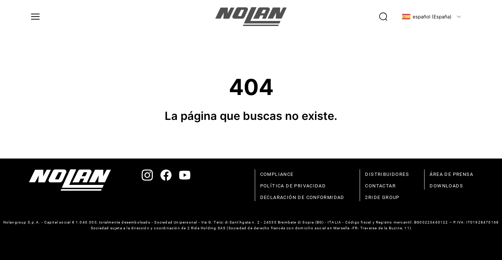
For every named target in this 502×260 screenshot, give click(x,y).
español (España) (427, 16)
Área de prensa (451, 174)
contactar (380, 185)
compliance (277, 174)
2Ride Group (382, 197)
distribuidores (387, 174)
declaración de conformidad (302, 197)
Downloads (446, 185)
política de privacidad (293, 185)
